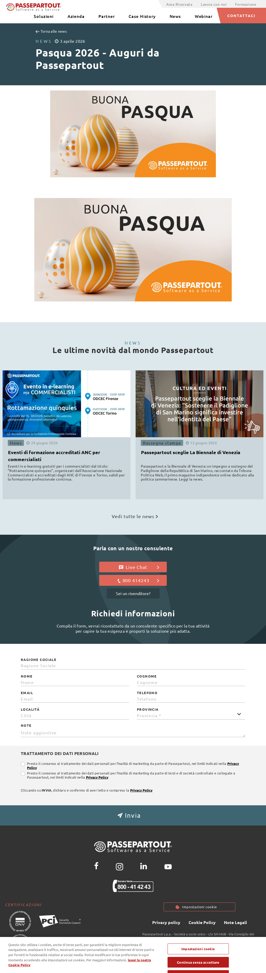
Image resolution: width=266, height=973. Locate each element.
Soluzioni (44, 16)
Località (30, 709)
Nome (27, 676)
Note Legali (235, 923)
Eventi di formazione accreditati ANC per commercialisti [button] (54, 455)
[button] (133, 815)
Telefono (147, 693)
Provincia (148, 709)
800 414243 (138, 580)
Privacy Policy (97, 777)
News (175, 16)
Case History (142, 16)
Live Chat (139, 567)
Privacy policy (166, 923)
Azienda (76, 16)
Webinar (203, 16)
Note (26, 725)
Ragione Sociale (38, 660)
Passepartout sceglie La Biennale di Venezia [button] (190, 452)
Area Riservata (179, 4)
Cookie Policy (202, 923)
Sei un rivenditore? (133, 593)
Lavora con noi (214, 4)
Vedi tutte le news (135, 516)
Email (27, 693)
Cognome (147, 676)
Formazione (245, 4)
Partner (106, 16)
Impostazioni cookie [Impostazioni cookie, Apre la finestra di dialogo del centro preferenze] (198, 956)
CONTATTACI (241, 15)
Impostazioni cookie (199, 907)
